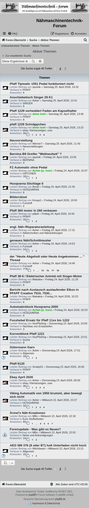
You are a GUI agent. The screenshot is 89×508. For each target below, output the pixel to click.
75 (42, 270)
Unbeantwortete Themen (15, 45)
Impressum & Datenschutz (44, 503)
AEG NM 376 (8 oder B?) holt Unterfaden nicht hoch (48, 445)
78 (57, 270)
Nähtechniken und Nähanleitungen (43, 232)
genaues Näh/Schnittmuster (30, 240)
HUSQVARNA (31, 189)
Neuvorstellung (21, 140)
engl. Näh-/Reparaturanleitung (32, 227)
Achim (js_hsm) (42, 170)
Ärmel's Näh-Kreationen (27, 413)
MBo (35, 416)
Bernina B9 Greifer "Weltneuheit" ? (36, 154)
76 (48, 270)
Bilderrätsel (18, 197)
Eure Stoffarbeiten (33, 418)
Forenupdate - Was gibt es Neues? (35, 429)
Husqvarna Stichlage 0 (26, 183)
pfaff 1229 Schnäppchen (28, 124)
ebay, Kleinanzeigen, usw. (37, 130)
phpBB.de (60, 499)
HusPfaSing (39, 323)
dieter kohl (39, 114)
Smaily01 (37, 366)
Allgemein (28, 353)
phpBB (32, 495)
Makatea (37, 279)
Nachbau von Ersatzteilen (37, 326)
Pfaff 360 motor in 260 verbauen (33, 210)
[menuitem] (12, 33)
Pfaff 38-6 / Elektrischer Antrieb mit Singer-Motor (46, 276)
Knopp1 (36, 200)
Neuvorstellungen (33, 146)
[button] (65, 69)
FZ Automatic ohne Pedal (28, 167)
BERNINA (28, 160)
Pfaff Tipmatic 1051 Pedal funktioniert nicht (42, 84)
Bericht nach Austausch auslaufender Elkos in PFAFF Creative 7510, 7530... (44, 291)
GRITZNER (29, 173)
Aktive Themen (41, 45)
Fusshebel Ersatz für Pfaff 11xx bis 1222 (39, 320)
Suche (26, 339)
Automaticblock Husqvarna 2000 (34, 306)
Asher (35, 100)
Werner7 (37, 143)
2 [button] (60, 69)
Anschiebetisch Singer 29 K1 (31, 97)
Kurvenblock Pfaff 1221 (27, 334)
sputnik (36, 87)
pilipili (35, 213)
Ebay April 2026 (21, 377)
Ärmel (35, 186)
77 (53, 270)
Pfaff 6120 (17, 363)
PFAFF (27, 89)
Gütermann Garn (22, 347)
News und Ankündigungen (38, 435)
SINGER (28, 103)
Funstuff (27, 203)
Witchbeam (38, 448)
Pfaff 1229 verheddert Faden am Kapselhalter (43, 111)
